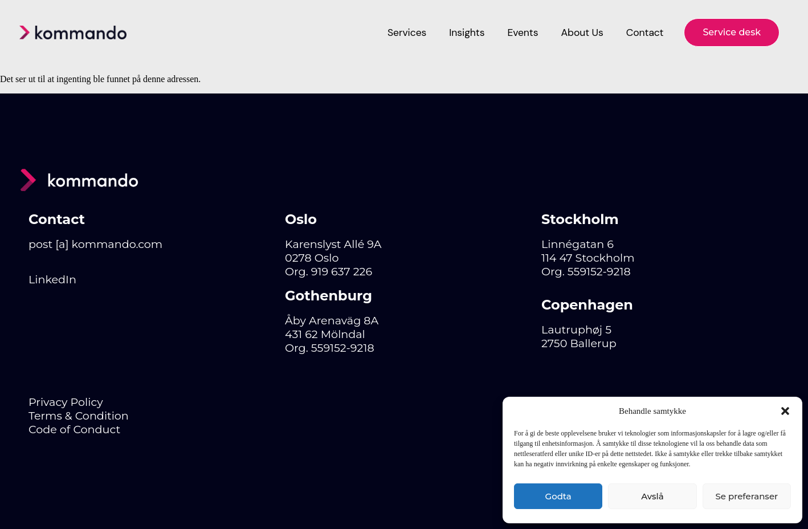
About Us (582, 32)
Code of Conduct (74, 429)
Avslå (652, 496)
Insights (466, 32)
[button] (785, 411)
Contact (645, 32)
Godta (558, 496)
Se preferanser (746, 496)
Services (406, 32)
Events (522, 32)
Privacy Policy (65, 402)
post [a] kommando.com (95, 244)
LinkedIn (52, 279)
